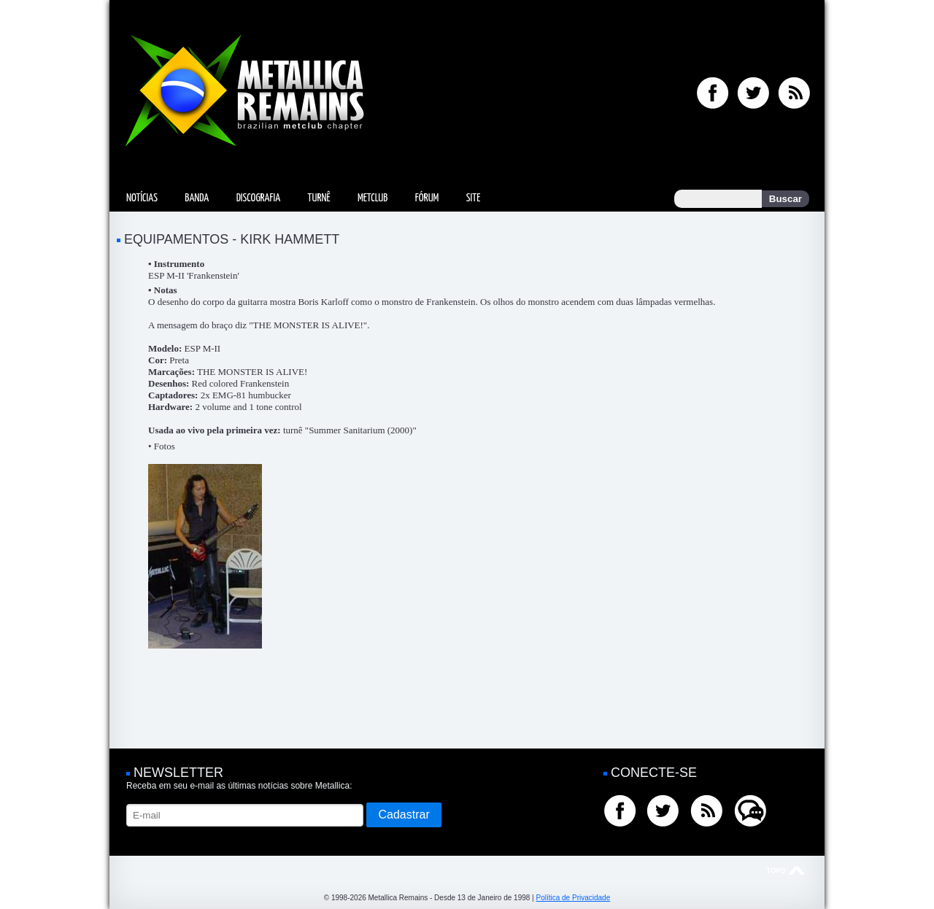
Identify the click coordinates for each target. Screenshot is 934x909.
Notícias (142, 198)
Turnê (319, 198)
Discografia (258, 198)
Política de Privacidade (573, 898)
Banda (197, 198)
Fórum (427, 198)
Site (473, 198)
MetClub (372, 198)
